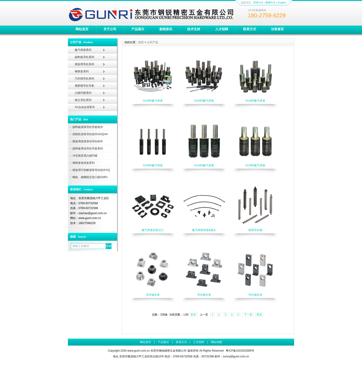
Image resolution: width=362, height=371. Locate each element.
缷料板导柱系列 (84, 57)
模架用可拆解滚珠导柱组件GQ (91, 170)
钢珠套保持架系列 (83, 162)
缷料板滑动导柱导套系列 (87, 148)
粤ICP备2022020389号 (240, 350)
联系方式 (249, 29)
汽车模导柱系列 (84, 78)
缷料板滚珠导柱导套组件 (87, 127)
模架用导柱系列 (84, 64)
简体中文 (258, 2)
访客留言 (277, 29)
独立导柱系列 (83, 100)
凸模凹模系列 (83, 92)
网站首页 (81, 29)
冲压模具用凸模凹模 (84, 155)
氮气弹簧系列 (83, 50)
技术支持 (193, 29)
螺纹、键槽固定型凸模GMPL (90, 177)
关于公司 (109, 29)
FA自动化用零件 (85, 107)
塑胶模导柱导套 (84, 85)
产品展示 (137, 29)
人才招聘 (221, 29)
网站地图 (216, 342)
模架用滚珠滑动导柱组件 (87, 141)
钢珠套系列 (82, 71)
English (282, 2)
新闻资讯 (165, 29)
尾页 (259, 314)
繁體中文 (270, 2)
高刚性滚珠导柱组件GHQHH (90, 134)
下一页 (248, 314)
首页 (141, 42)
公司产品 (152, 42)
